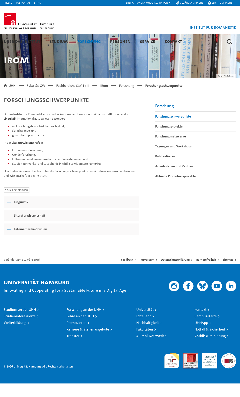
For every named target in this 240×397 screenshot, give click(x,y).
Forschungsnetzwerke (170, 150)
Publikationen (165, 170)
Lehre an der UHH (80, 329)
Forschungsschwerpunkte (173, 130)
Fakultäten (144, 342)
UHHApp (201, 336)
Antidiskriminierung (210, 349)
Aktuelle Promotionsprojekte (175, 190)
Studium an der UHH (20, 323)
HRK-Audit (208, 369)
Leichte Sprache (222, 3)
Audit (186, 369)
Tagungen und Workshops (173, 160)
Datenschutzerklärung (175, 273)
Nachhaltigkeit (147, 336)
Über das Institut (22, 41)
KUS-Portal (23, 3)
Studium (59, 41)
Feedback (127, 273)
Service (147, 41)
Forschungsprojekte (169, 140)
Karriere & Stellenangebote (88, 342)
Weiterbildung (15, 336)
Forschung (89, 41)
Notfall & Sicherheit (209, 342)
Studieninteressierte (20, 329)
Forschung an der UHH (84, 323)
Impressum (147, 273)
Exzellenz (143, 329)
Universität (145, 323)
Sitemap (228, 273)
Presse (8, 3)
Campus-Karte (205, 329)
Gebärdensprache (191, 3)
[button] (149, 3)
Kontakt (173, 41)
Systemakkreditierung (228, 369)
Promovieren (76, 336)
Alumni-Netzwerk (150, 349)
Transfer (73, 349)
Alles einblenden (17, 203)
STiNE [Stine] (37, 3)
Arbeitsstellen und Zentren (174, 180)
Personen (120, 41)
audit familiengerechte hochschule (171, 373)
